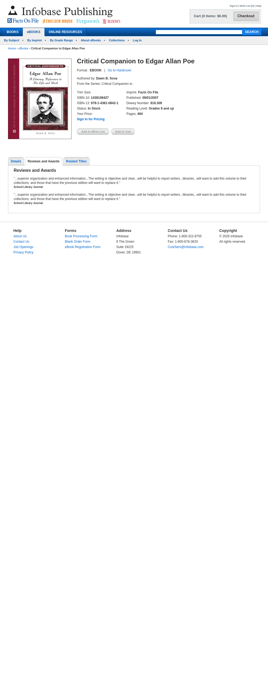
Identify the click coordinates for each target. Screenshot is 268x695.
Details (16, 161)
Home (12, 48)
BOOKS (12, 32)
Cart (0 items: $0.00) (210, 16)
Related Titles (76, 161)
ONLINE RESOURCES (65, 32)
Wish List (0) (247, 6)
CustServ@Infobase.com (186, 247)
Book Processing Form (81, 236)
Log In (137, 40)
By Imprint (34, 40)
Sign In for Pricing (91, 119)
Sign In (234, 6)
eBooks (23, 48)
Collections (117, 40)
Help (258, 6)
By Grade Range (61, 40)
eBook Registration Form (82, 247)
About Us (20, 236)
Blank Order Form (77, 241)
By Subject (11, 40)
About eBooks (91, 40)
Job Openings (23, 247)
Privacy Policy (23, 252)
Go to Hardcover (119, 70)
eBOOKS (33, 32)
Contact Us (21, 241)
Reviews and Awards (43, 161)
